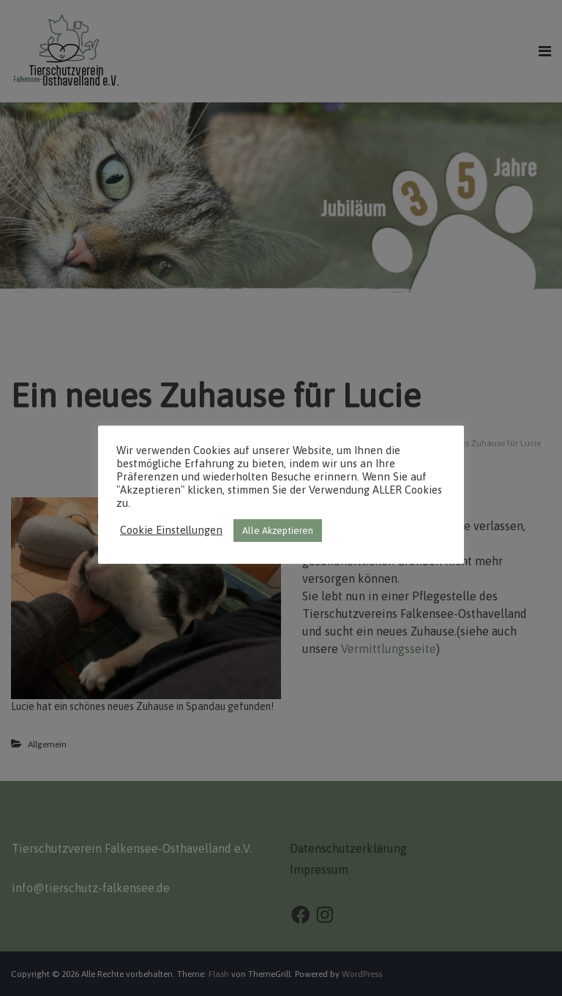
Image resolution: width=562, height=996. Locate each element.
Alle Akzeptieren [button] (277, 530)
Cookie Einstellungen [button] (171, 530)
